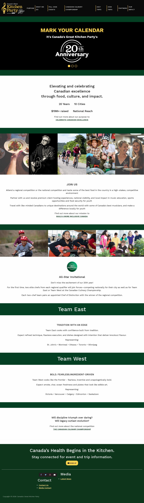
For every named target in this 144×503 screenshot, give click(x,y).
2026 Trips (110, 8)
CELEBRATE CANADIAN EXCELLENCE (72, 120)
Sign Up (72, 463)
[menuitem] (30, 8)
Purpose (30, 8)
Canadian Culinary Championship (74, 8)
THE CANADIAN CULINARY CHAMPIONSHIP (72, 429)
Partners (123, 8)
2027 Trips (99, 8)
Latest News (66, 479)
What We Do (40, 8)
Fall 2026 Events (53, 8)
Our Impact (132, 8)
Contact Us (44, 485)
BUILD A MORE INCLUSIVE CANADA (72, 216)
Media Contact (45, 487)
